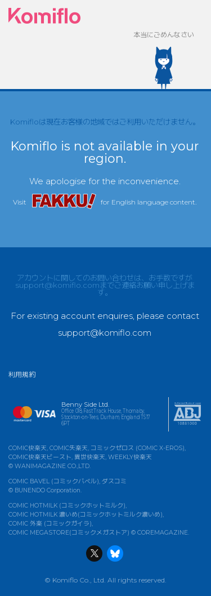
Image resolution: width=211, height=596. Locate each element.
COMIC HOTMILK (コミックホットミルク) (66, 505)
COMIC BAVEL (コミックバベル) (53, 481)
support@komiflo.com (57, 285)
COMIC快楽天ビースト (39, 457)
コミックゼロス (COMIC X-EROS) (138, 448)
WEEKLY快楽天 (130, 457)
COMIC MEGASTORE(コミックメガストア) (68, 532)
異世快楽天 (89, 457)
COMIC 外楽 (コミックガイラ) (50, 523)
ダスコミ (114, 481)
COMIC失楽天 (69, 448)
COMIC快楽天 (27, 448)
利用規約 (21, 374)
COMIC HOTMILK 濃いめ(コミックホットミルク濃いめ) (85, 514)
